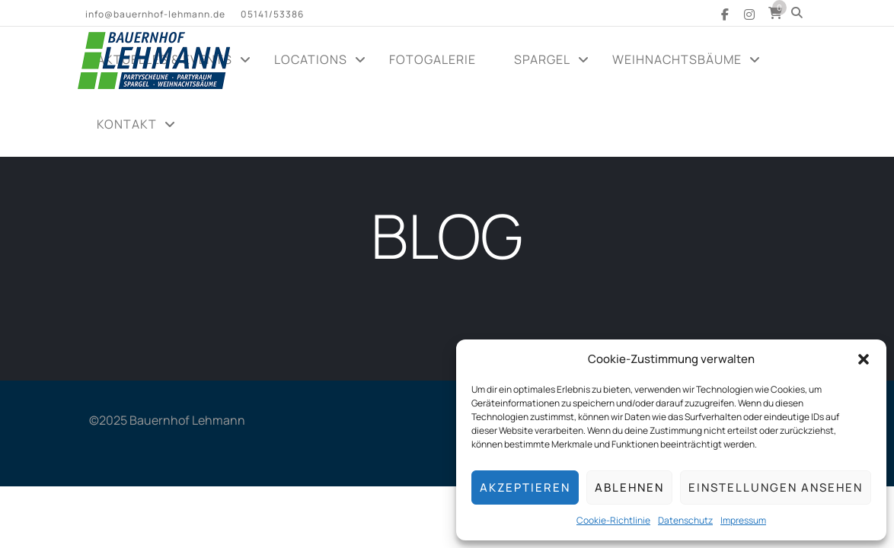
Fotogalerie (432, 59)
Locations (310, 59)
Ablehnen (629, 487)
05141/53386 (272, 14)
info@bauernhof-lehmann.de (155, 14)
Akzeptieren (525, 487)
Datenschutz (685, 520)
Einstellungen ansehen (775, 487)
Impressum (743, 520)
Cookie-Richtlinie (613, 520)
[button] (863, 359)
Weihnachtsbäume (677, 59)
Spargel (542, 59)
